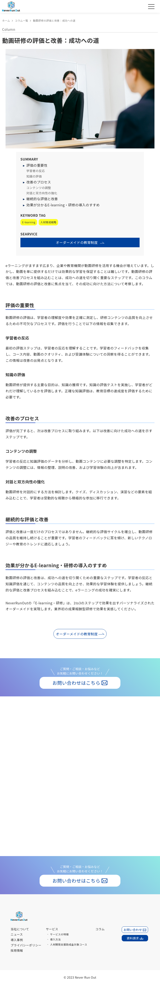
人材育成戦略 (48, 222)
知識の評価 (34, 176)
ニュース (17, 934)
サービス (52, 929)
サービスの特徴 (59, 934)
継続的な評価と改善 (42, 198)
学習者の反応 (35, 171)
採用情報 (17, 950)
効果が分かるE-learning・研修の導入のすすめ (63, 204)
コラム (100, 929)
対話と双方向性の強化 (41, 193)
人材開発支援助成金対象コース (68, 944)
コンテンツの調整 (38, 188)
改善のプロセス (38, 181)
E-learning (28, 222)
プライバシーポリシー (26, 945)
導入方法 (55, 939)
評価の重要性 (36, 165)
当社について (20, 929)
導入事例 (17, 940)
